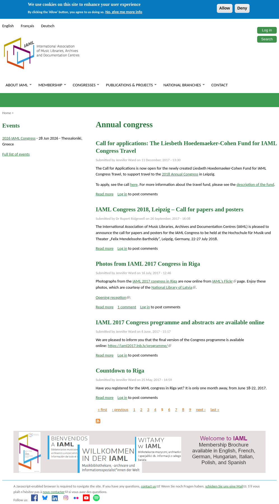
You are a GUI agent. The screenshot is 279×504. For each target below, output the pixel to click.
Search (267, 39)
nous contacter (55, 492)
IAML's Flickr (224, 281)
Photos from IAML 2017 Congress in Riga (148, 263)
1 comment (127, 306)
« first (102, 409)
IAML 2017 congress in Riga (154, 281)
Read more (105, 193)
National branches (183, 84)
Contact (219, 84)
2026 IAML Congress (19, 138)
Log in (267, 30)
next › (201, 409)
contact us (150, 486)
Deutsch (48, 25)
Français (27, 25)
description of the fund (255, 184)
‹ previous (120, 409)
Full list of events (16, 154)
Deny (242, 8)
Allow (224, 8)
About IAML (19, 84)
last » (214, 409)
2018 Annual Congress (180, 174)
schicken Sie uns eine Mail (226, 486)
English (8, 25)
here (134, 184)
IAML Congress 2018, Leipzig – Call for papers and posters (169, 209)
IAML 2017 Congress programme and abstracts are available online (180, 322)
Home (6, 113)
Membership (52, 84)
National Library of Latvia (173, 287)
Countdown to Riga (120, 370)
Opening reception (113, 297)
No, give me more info (123, 11)
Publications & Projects (131, 84)
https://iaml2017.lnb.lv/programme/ (139, 345)
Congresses (86, 84)
